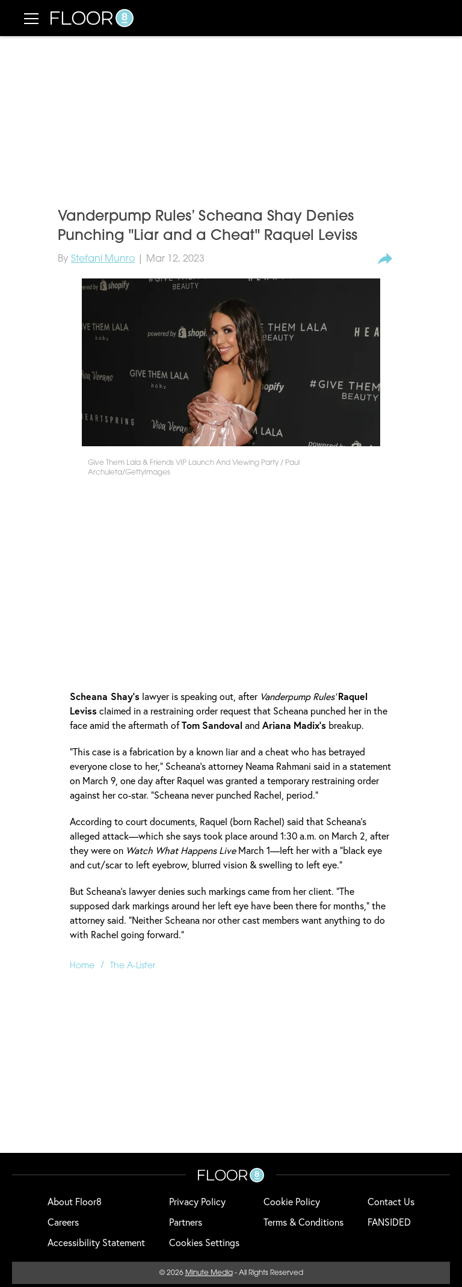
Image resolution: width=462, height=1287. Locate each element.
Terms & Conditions (303, 1221)
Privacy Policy (197, 1201)
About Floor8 (75, 1201)
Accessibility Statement (96, 1242)
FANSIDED (389, 1221)
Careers (63, 1221)
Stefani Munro (103, 259)
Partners (185, 1221)
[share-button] (385, 259)
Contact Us (391, 1201)
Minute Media (209, 1273)
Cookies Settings (204, 1242)
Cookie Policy (291, 1201)
